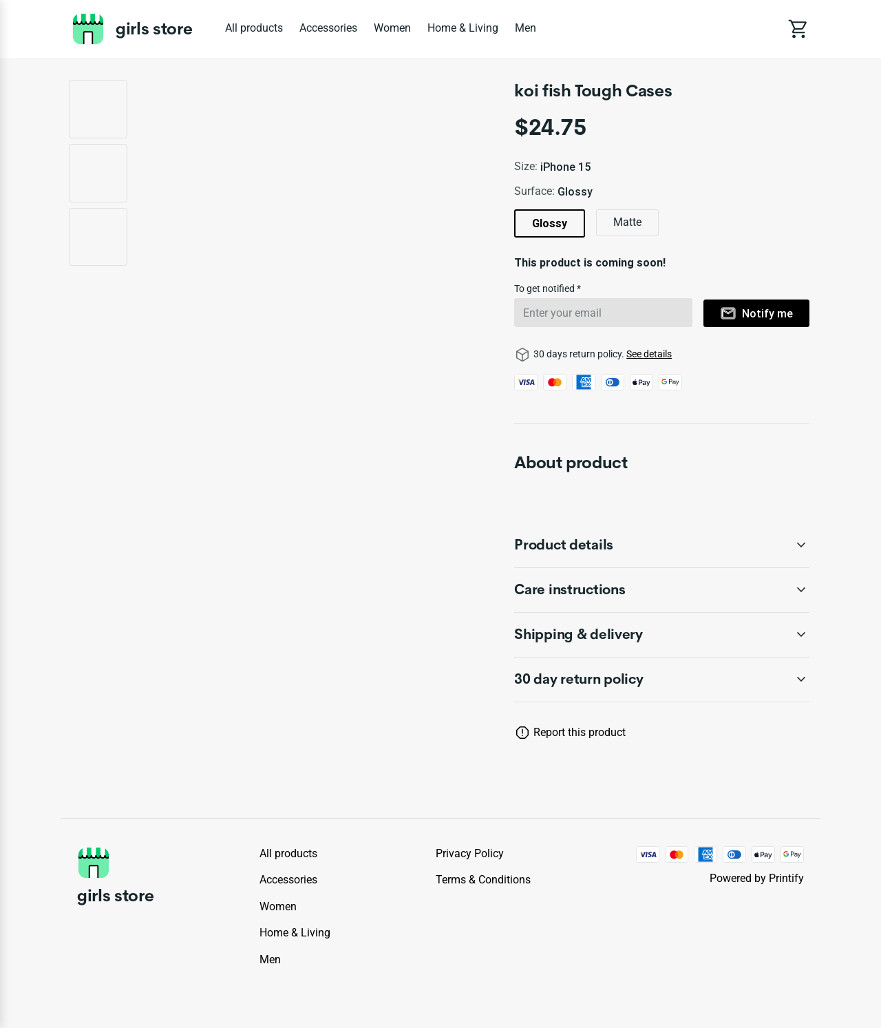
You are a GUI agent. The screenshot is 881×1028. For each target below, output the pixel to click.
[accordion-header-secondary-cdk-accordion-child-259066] (661, 680)
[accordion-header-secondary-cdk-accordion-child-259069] (661, 635)
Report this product (579, 732)
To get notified (545, 288)
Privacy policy (470, 853)
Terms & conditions (483, 879)
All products (254, 27)
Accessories (328, 27)
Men (525, 27)
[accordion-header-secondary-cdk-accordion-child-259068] (661, 590)
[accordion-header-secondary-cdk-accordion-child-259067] (661, 545)
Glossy (549, 223)
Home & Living (462, 27)
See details (649, 353)
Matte (627, 222)
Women (392, 27)
